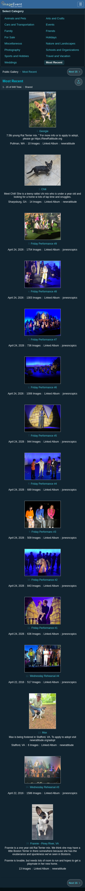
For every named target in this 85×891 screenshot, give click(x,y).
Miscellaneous (13, 43)
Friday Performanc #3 (44, 531)
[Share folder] (78, 82)
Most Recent (29, 71)
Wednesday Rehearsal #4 (44, 676)
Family (8, 31)
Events (50, 24)
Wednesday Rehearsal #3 (44, 787)
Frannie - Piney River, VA (44, 843)
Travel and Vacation (58, 56)
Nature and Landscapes (60, 43)
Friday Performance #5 (44, 435)
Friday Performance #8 (44, 291)
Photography (12, 49)
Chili (43, 189)
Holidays (51, 37)
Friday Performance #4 (44, 483)
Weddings (10, 62)
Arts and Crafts (55, 18)
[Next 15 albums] (74, 71)
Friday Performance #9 (44, 243)
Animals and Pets (15, 18)
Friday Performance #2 (45, 579)
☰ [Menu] (80, 4)
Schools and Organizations (62, 49)
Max (44, 732)
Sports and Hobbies (16, 56)
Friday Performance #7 (44, 339)
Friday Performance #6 (44, 387)
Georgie (43, 131)
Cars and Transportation (19, 24)
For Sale (9, 37)
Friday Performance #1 (45, 627)
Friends (50, 31)
